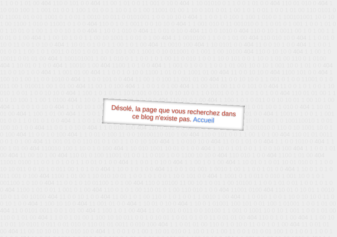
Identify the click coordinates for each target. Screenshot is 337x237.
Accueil (204, 120)
